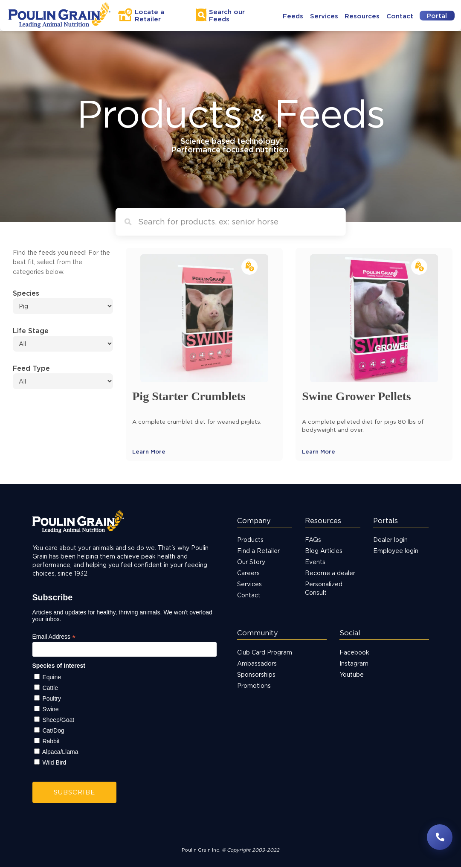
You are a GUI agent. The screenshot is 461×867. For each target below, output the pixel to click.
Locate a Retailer (149, 15)
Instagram (353, 663)
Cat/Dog (53, 730)
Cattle (50, 687)
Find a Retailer (258, 550)
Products (250, 539)
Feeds (293, 16)
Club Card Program (264, 652)
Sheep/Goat (58, 719)
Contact (399, 16)
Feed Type (31, 368)
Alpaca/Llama (60, 751)
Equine (51, 677)
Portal (437, 15)
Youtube (351, 674)
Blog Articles (323, 550)
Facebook (354, 652)
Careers (248, 573)
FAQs (313, 539)
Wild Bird (54, 762)
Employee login (395, 550)
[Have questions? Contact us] (439, 837)
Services (324, 16)
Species (26, 293)
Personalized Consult (323, 588)
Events (315, 562)
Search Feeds (227, 15)
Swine (50, 709)
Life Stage (31, 331)
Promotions (254, 685)
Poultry (51, 698)
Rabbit (50, 741)
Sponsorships (256, 674)
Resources (362, 16)
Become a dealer (330, 573)
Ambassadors (257, 663)
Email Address (54, 637)
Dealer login (390, 539)
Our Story (251, 562)
